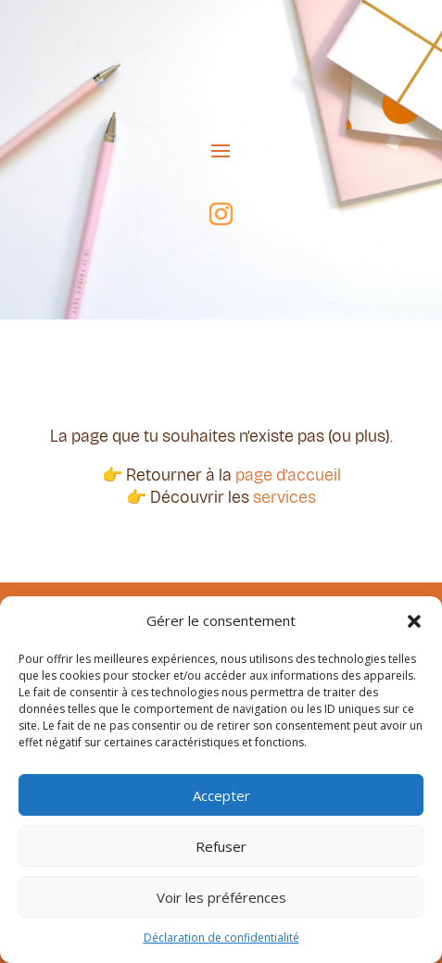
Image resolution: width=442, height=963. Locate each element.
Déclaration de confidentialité (221, 937)
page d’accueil (288, 475)
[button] (414, 621)
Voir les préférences (221, 897)
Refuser (221, 846)
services (284, 497)
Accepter (221, 795)
